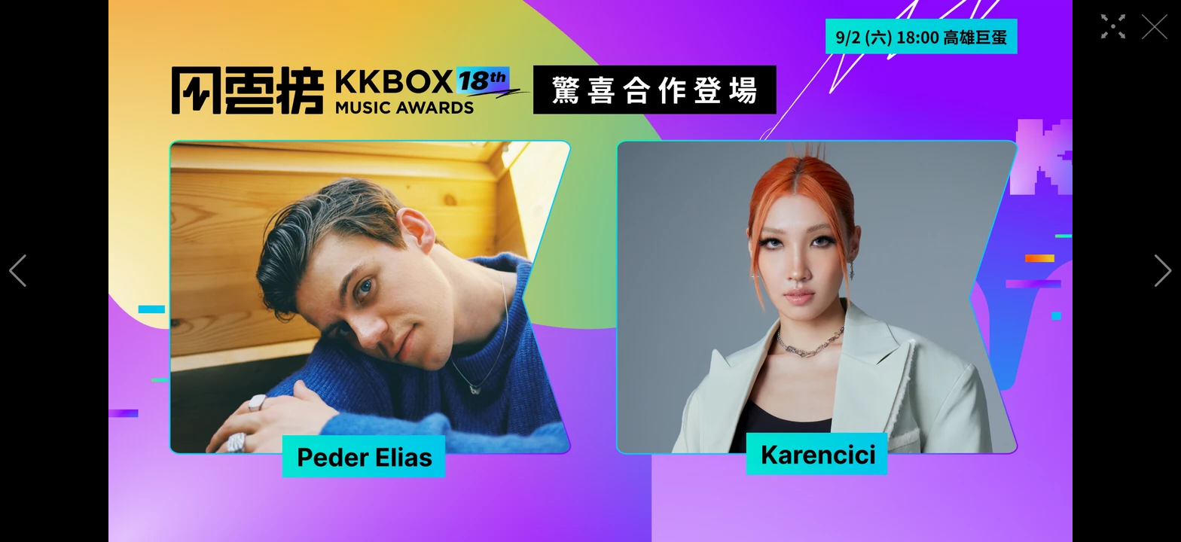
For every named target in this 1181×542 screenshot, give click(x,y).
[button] (18, 271)
